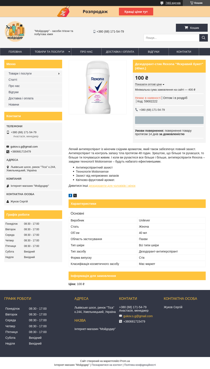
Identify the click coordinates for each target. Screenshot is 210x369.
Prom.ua (125, 361)
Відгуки (153, 51)
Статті (13, 79)
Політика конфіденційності (140, 364)
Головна (15, 51)
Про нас (86, 51)
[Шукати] (203, 38)
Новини (14, 104)
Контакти (184, 51)
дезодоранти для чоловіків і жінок (112, 185)
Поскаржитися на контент (107, 364)
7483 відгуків (173, 2)
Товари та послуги (49, 51)
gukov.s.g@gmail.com (24, 146)
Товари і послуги (20, 73)
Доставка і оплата (120, 51)
